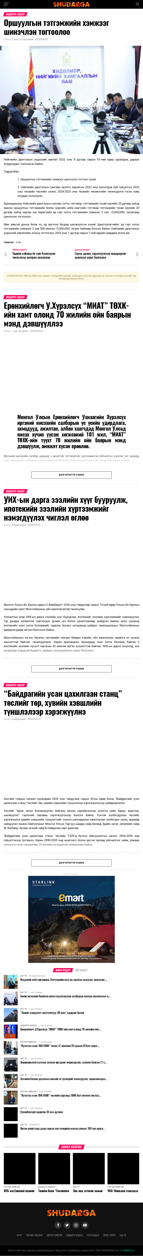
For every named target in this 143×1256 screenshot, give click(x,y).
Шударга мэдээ (74, 1235)
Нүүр (19, 1235)
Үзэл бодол (93, 1235)
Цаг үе (123, 1235)
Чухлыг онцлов (34, 1235)
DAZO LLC (127, 1250)
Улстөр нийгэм (54, 1235)
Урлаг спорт (109, 1235)
